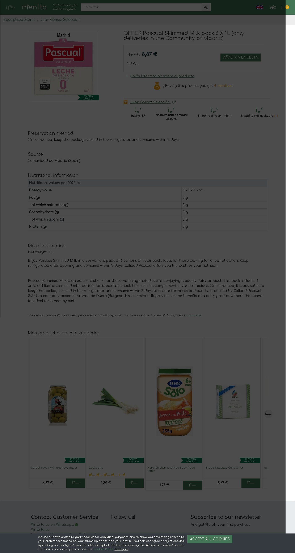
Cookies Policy (103, 549)
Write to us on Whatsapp (54, 525)
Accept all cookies (210, 539)
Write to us (40, 530)
